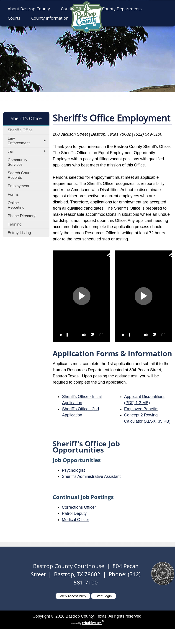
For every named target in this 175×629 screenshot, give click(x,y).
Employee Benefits (141, 409)
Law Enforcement (28, 140)
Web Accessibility (73, 596)
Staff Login (103, 596)
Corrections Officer (79, 507)
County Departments (123, 8)
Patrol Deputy (74, 513)
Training (15, 224)
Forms (13, 194)
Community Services (17, 162)
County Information (51, 18)
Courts (15, 18)
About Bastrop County (30, 8)
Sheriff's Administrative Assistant (91, 476)
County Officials (77, 8)
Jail (28, 151)
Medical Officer (75, 519)
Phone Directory (22, 216)
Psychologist (73, 470)
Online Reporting (16, 205)
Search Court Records (19, 175)
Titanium (92, 623)
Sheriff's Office (20, 130)
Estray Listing (19, 233)
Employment (18, 186)
